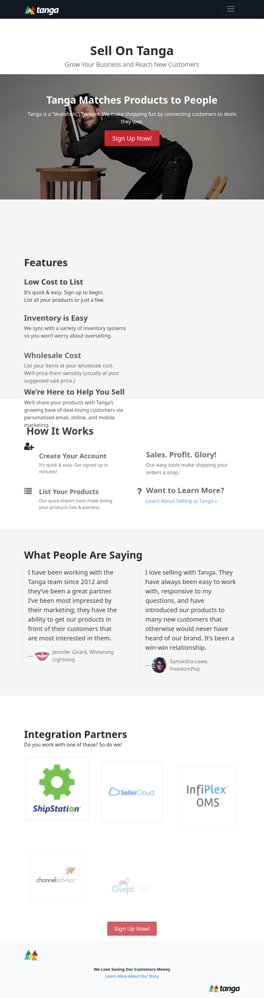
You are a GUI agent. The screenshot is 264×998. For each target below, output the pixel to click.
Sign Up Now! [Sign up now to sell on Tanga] (132, 138)
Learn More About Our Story (132, 976)
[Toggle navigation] (231, 9)
